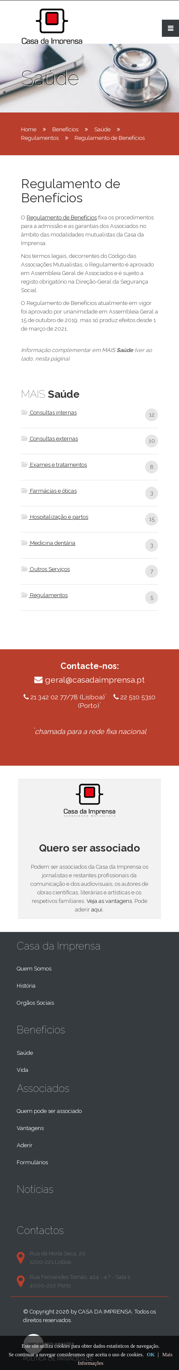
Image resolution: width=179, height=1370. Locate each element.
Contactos (40, 1230)
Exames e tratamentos (54, 465)
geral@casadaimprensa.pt (95, 680)
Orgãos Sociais (35, 1003)
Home (28, 129)
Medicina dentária (48, 543)
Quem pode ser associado (49, 1111)
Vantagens (30, 1128)
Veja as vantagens (109, 901)
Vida (22, 1070)
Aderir (25, 1145)
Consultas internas (49, 412)
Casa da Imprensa (59, 946)
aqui (96, 909)
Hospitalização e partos (54, 517)
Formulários (32, 1162)
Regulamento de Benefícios (62, 217)
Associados (43, 1088)
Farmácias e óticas (49, 491)
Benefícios (65, 129)
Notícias (35, 1189)
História (26, 985)
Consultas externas (49, 438)
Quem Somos (34, 968)
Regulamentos (40, 138)
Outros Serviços (45, 569)
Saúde (102, 129)
